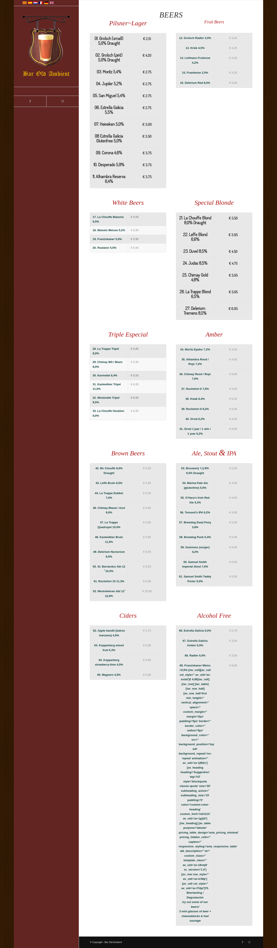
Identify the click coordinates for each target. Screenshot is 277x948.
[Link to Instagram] (62, 101)
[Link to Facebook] (30, 101)
